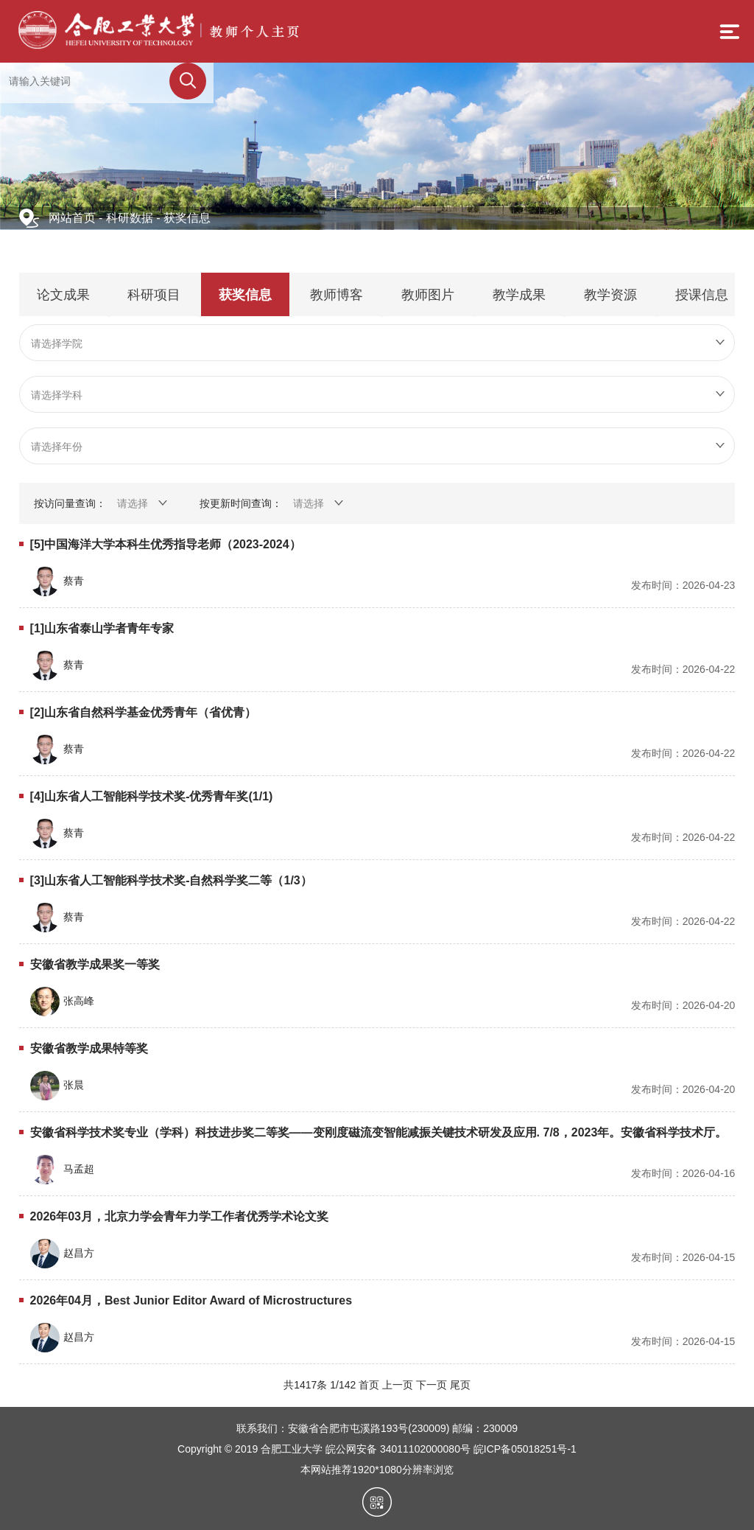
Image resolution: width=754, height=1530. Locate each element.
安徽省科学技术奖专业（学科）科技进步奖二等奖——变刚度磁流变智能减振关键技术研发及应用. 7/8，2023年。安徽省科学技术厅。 (378, 1132)
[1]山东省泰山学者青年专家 (102, 628)
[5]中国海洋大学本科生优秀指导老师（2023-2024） (165, 544)
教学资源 (610, 294)
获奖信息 (187, 218)
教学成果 (519, 294)
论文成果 (63, 294)
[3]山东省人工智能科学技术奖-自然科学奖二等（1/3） (171, 880)
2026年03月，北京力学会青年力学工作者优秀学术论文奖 (179, 1216)
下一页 (431, 1385)
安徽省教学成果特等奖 (89, 1048)
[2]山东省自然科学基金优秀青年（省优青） (143, 712)
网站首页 (72, 218)
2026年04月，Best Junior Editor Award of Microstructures (191, 1300)
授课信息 (701, 294)
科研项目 (153, 294)
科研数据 (129, 218)
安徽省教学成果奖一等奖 (95, 964)
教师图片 (427, 294)
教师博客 (336, 294)
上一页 (397, 1385)
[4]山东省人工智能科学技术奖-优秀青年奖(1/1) (151, 796)
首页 (369, 1385)
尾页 (460, 1385)
